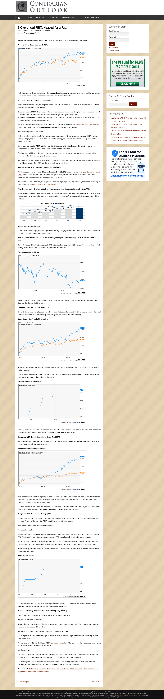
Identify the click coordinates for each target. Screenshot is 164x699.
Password (112, 37)
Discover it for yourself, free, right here (41, 184)
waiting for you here (60, 643)
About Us (40, 17)
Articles (28, 17)
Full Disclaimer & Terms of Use (122, 695)
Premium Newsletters (71, 17)
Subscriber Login (92, 17)
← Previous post (23, 682)
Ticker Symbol (114, 100)
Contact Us (53, 17)
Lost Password (114, 50)
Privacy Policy (137, 695)
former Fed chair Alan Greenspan (88, 124)
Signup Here (113, 47)
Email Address (114, 31)
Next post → (96, 682)
